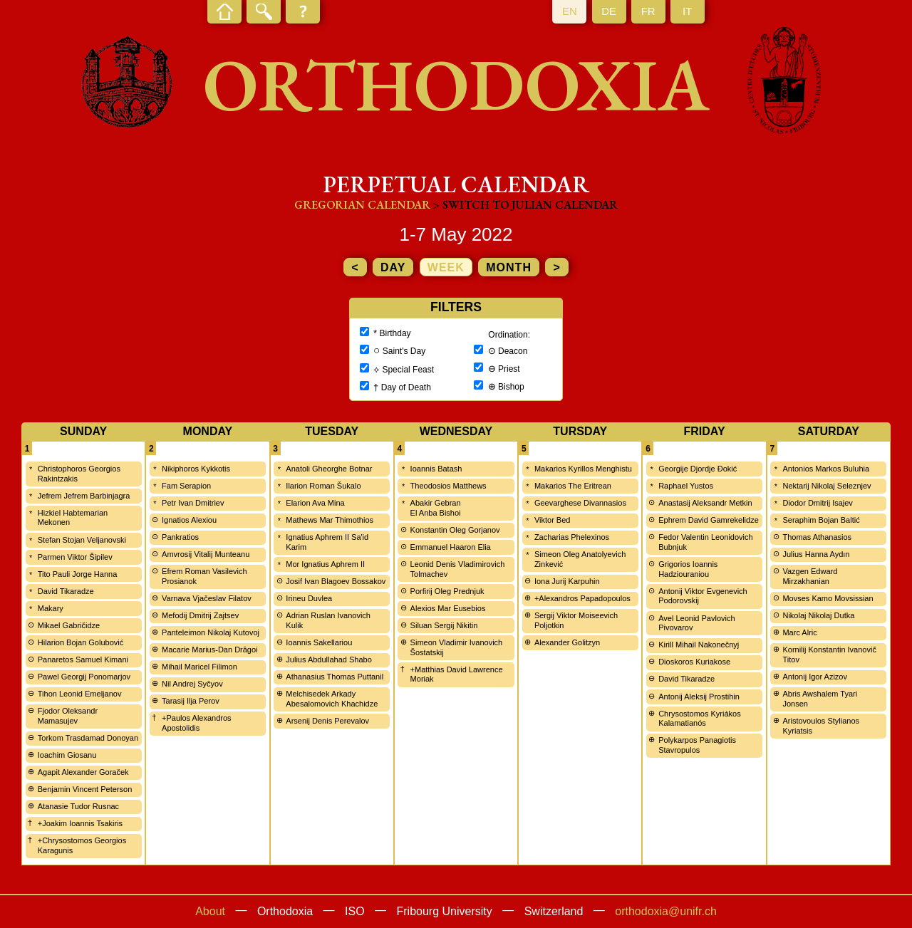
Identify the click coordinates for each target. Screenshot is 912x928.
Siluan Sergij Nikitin (444, 625)
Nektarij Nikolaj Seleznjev (826, 485)
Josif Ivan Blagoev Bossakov (335, 581)
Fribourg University (444, 911)
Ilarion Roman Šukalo (323, 485)
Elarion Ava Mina (315, 503)
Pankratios (180, 537)
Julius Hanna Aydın (815, 554)
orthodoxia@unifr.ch (666, 911)
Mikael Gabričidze (69, 625)
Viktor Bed (552, 520)
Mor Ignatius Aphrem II (325, 564)
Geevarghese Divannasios (580, 503)
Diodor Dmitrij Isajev (817, 503)
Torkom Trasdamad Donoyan (88, 738)
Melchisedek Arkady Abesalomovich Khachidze (332, 698)
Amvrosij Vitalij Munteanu (205, 554)
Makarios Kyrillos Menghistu (583, 468)
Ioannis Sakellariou (319, 642)
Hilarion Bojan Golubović (80, 642)
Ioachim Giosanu (67, 755)
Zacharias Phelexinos (571, 537)
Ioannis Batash (436, 468)
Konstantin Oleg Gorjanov (455, 530)
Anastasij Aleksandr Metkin (705, 503)
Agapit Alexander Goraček (83, 772)
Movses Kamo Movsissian (827, 598)
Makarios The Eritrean (572, 485)
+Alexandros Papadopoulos (582, 598)
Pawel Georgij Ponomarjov (84, 676)
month (509, 267)
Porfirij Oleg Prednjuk (447, 591)
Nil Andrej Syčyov (192, 683)
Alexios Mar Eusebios (448, 608)
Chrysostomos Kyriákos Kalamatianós (699, 718)
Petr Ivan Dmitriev (193, 503)
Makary (50, 608)
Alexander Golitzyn (567, 642)
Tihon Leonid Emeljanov (80, 693)
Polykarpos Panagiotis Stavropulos (697, 745)
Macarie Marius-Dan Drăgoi (210, 649)
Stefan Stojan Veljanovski (82, 540)
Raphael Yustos (685, 485)
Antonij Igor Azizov (814, 676)
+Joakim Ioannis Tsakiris (80, 823)
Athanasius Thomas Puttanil (334, 676)
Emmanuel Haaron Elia (450, 547)
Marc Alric (799, 632)
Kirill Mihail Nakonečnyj (698, 644)
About (210, 911)
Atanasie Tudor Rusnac (78, 806)
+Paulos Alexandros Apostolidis (197, 723)
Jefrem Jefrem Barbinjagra (84, 495)
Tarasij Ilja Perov (190, 701)
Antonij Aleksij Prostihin (699, 696)
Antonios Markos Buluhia (825, 468)
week (446, 267)
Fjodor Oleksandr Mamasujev (68, 716)
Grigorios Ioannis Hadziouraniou (687, 569)
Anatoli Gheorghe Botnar (329, 468)
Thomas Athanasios (816, 537)
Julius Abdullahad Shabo (328, 659)
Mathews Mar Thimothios (329, 520)
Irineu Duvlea (309, 598)
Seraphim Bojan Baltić (820, 520)
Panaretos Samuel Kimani (83, 659)
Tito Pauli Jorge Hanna (78, 574)
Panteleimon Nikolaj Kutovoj (210, 632)
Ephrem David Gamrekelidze (708, 520)
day (392, 267)
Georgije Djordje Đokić (697, 468)
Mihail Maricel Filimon (199, 666)
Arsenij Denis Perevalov (327, 720)
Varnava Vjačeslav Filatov (207, 598)
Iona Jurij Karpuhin (567, 581)
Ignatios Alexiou (189, 520)
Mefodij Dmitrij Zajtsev (200, 615)
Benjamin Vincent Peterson (85, 789)
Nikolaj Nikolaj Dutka (818, 615)
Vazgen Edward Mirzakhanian (809, 576)
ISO (355, 911)
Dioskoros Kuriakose (694, 661)
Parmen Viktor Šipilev (75, 557)
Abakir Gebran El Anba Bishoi (435, 508)
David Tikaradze (66, 591)
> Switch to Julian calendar (525, 204)
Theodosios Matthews (448, 485)
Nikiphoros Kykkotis (196, 468)
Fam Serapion (186, 485)
